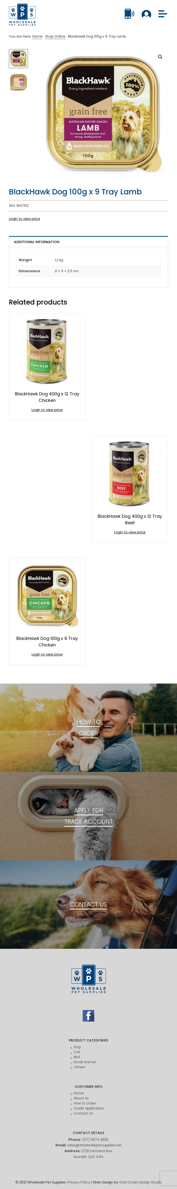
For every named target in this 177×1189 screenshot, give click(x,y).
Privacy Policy (79, 1182)
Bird (77, 1057)
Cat (77, 1052)
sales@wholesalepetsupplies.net (94, 1145)
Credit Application (89, 1108)
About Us (81, 1098)
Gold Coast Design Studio (140, 1182)
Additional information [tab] (36, 241)
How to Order (85, 1103)
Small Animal (84, 1062)
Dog (77, 1046)
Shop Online (55, 36)
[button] (160, 57)
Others (79, 1067)
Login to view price (24, 218)
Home (37, 36)
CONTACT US (88, 904)
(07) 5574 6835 (95, 1139)
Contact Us (83, 1113)
